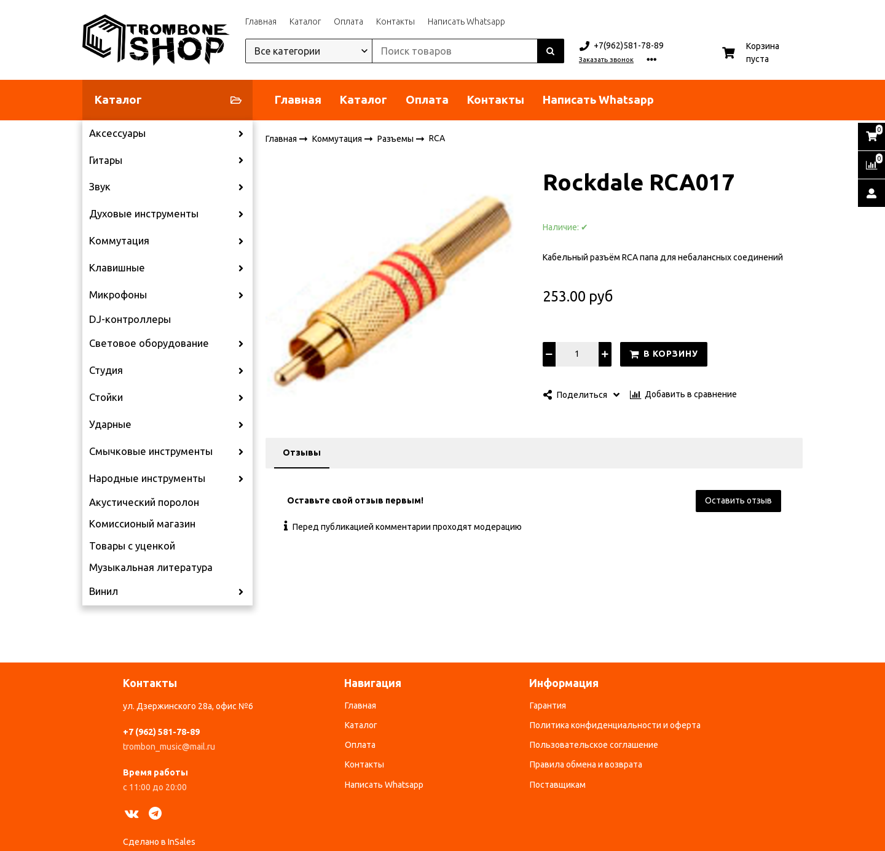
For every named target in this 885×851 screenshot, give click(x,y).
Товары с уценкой (132, 545)
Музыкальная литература (151, 567)
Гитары (105, 160)
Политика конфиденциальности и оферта (615, 725)
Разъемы (396, 138)
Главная (261, 21)
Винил (103, 591)
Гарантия (548, 705)
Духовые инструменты (144, 213)
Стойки (106, 397)
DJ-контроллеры (130, 319)
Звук (100, 186)
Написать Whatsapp (466, 21)
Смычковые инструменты (151, 451)
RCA (437, 138)
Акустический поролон (144, 502)
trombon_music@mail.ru (169, 747)
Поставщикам (558, 785)
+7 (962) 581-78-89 (161, 732)
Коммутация (119, 240)
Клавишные (117, 267)
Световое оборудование (149, 343)
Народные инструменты (147, 478)
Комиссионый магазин (142, 523)
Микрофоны (118, 294)
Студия (106, 370)
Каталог (305, 21)
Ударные (110, 424)
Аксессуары (117, 133)
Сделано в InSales (159, 842)
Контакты (395, 21)
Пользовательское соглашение (594, 745)
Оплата (348, 21)
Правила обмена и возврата (586, 764)
